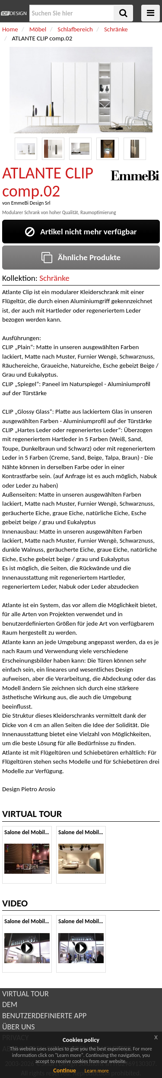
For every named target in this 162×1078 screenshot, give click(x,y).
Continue (64, 1070)
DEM (9, 1004)
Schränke (54, 278)
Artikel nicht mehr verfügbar (81, 231)
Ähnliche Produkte (81, 257)
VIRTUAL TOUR (25, 993)
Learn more (97, 1071)
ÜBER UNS (18, 1027)
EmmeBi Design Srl (31, 203)
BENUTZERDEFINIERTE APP (44, 1015)
